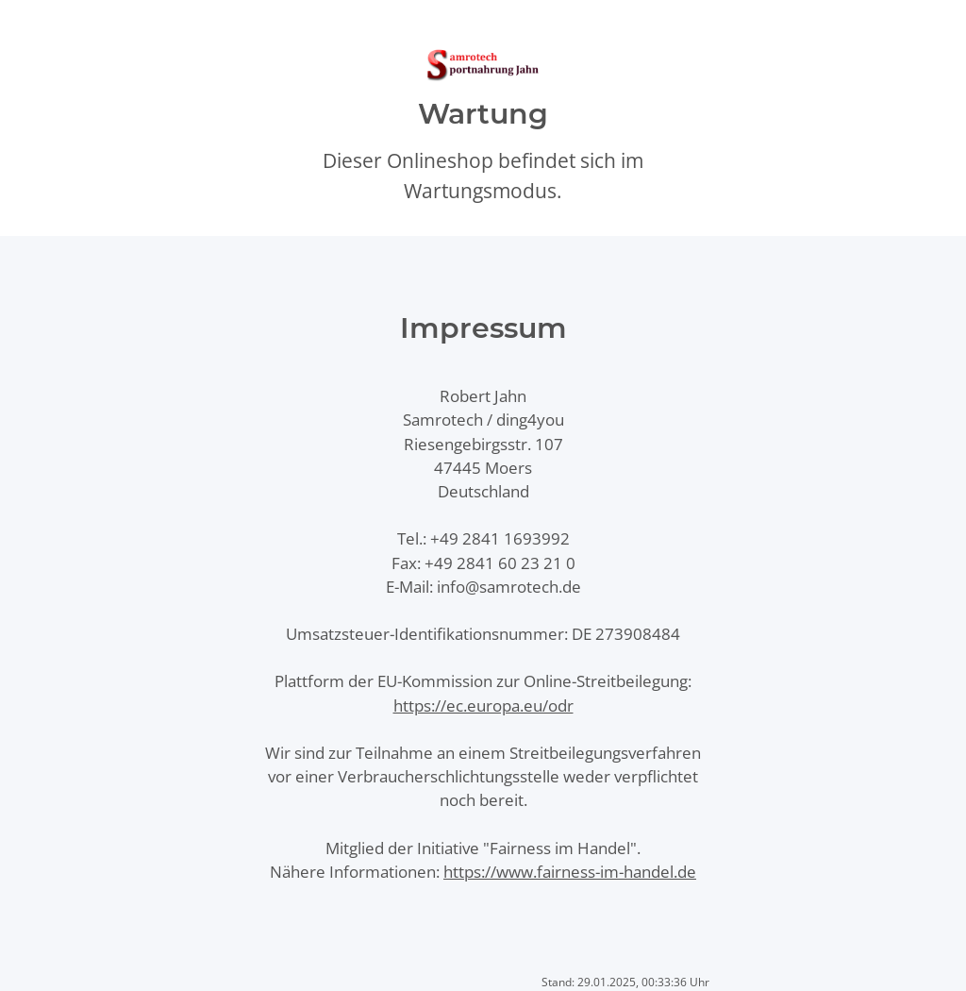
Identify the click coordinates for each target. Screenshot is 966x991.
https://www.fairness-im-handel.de (569, 871)
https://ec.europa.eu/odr (483, 705)
